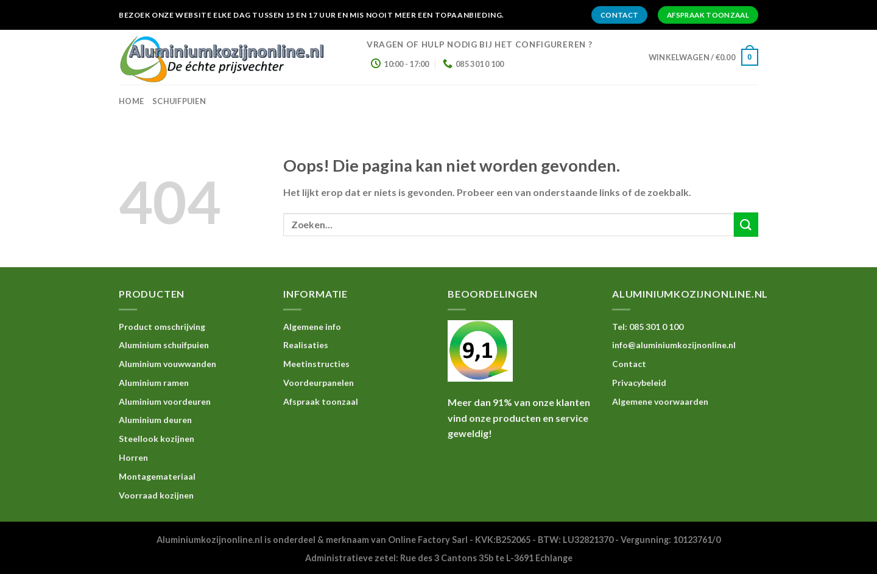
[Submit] (746, 224)
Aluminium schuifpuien (164, 345)
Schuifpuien (179, 101)
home (131, 101)
